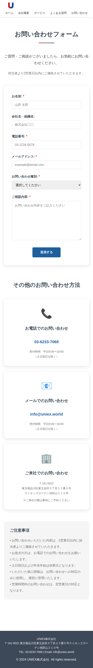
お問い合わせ (79, 12)
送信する (46, 252)
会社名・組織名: (23, 116)
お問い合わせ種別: (26, 176)
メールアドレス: (24, 156)
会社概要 (23, 12)
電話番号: (19, 136)
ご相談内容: (21, 196)
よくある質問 (58, 12)
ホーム (9, 12)
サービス (39, 12)
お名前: (18, 96)
